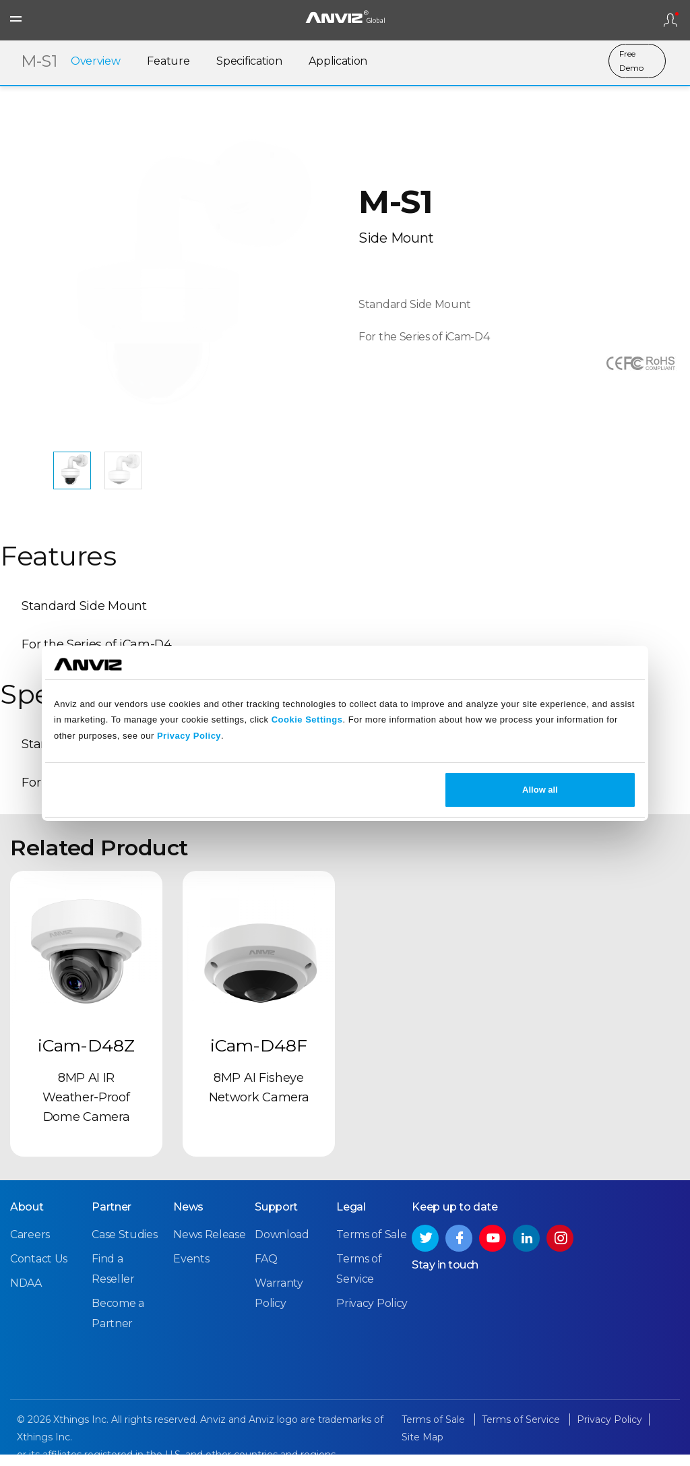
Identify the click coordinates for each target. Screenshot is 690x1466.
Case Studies (124, 1246)
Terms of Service (522, 1432)
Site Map (422, 1449)
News (188, 1219)
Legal (351, 1219)
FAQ (266, 1270)
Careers (30, 1246)
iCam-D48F (258, 1059)
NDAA (26, 1295)
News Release (209, 1246)
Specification (249, 62)
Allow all (540, 790)
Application (338, 62)
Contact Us (38, 1270)
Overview (96, 62)
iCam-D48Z (86, 1059)
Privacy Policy (189, 736)
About (27, 1219)
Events (191, 1270)
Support (276, 1219)
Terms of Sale (371, 1246)
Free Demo (631, 62)
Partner (111, 1219)
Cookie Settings (307, 719)
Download (282, 1246)
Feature (168, 62)
